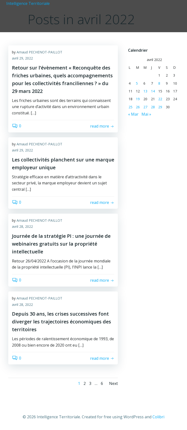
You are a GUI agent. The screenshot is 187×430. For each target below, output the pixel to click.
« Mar (133, 113)
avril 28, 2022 (22, 227)
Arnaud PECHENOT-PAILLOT (39, 52)
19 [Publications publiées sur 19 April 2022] (138, 98)
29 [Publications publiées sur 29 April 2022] (160, 106)
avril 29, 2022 (22, 58)
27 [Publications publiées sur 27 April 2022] (145, 106)
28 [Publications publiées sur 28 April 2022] (153, 106)
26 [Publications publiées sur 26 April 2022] (138, 106)
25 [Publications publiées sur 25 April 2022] (130, 106)
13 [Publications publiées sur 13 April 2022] (145, 90)
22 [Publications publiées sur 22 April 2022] (160, 98)
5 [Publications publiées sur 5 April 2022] (137, 82)
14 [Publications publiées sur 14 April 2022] (153, 90)
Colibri (158, 417)
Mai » (146, 113)
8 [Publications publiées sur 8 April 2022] (159, 82)
